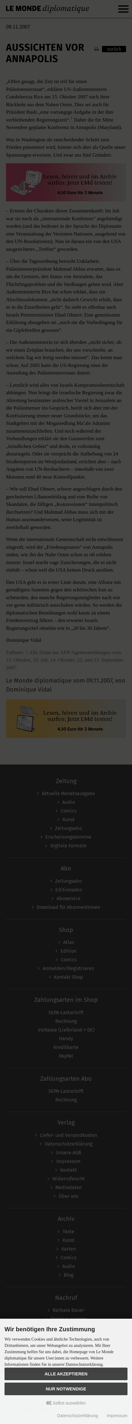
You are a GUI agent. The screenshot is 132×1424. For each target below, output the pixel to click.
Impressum (117, 1415)
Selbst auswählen (66, 1403)
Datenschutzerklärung (77, 1415)
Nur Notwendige (66, 1388)
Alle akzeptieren (66, 1373)
